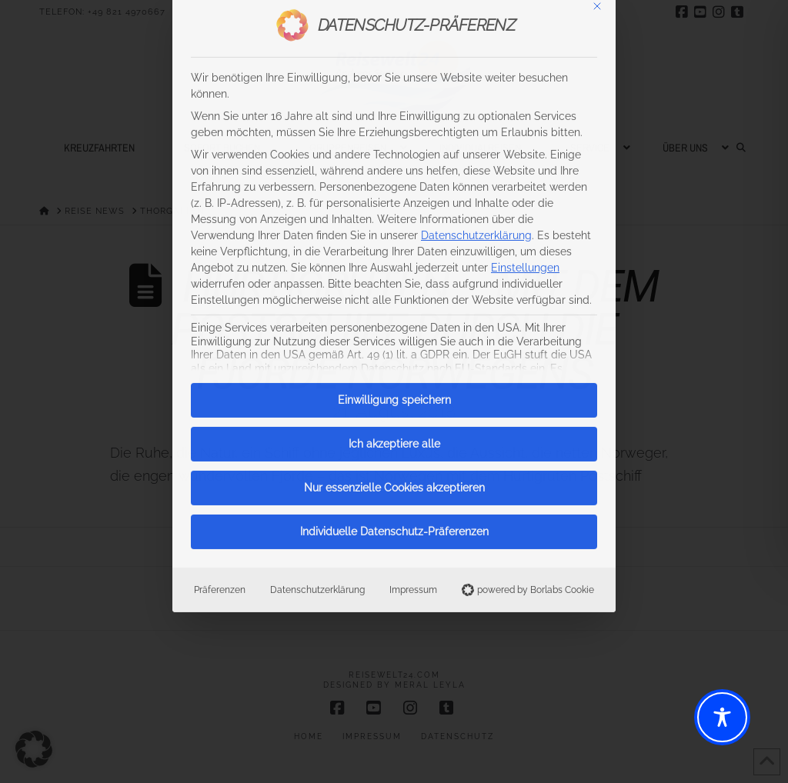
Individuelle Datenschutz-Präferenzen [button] (394, 252)
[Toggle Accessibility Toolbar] (722, 717)
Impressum (413, 310)
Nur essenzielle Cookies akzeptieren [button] (394, 208)
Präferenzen (219, 310)
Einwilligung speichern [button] (394, 121)
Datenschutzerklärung (317, 310)
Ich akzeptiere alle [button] (394, 164)
